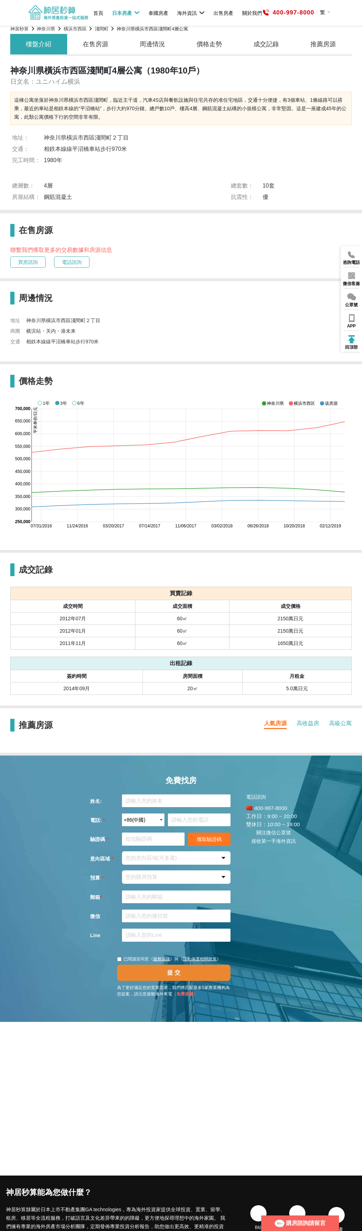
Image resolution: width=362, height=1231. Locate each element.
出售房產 (223, 13)
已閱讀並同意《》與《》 (169, 959)
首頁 (98, 13)
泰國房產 (158, 13)
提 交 (173, 973)
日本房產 (126, 13)
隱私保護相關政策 (200, 959)
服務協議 (161, 959)
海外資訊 (191, 13)
